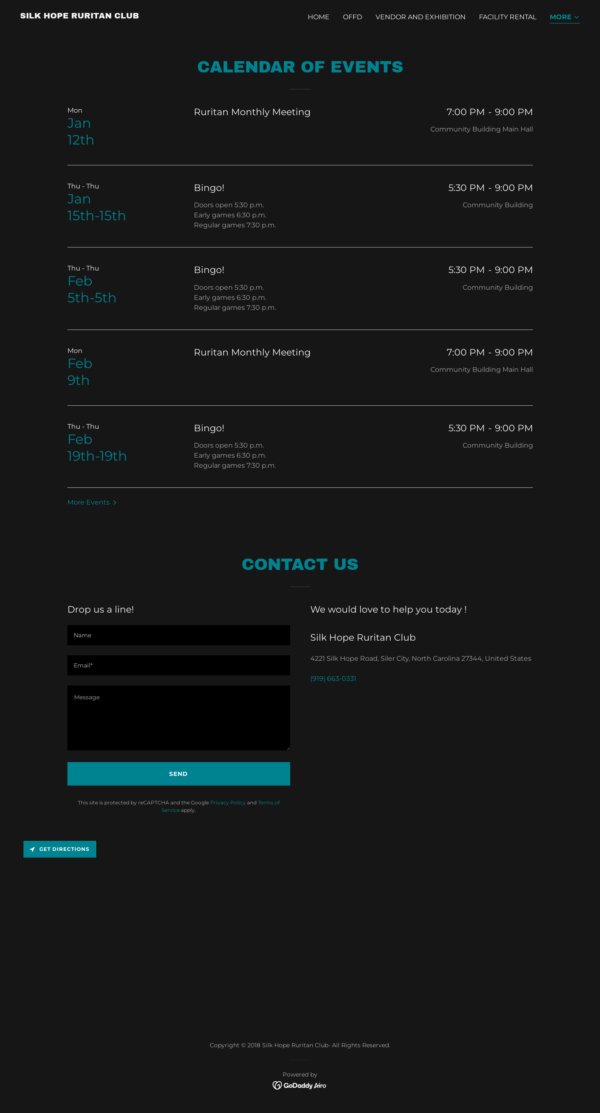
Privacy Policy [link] (228, 802)
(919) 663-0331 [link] (333, 679)
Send (178, 774)
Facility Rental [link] (507, 17)
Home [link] (319, 17)
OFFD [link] (352, 17)
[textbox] (178, 635)
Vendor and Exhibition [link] (421, 17)
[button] (565, 17)
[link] (79, 16)
